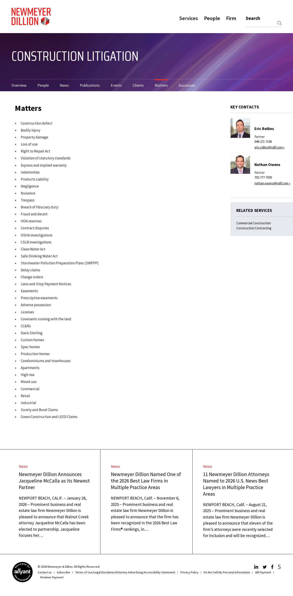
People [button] (212, 18)
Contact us (45, 572)
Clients (138, 85)
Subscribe (63, 572)
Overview (19, 85)
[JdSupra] (280, 567)
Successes (187, 85)
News (64, 85)
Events (116, 85)
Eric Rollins (264, 128)
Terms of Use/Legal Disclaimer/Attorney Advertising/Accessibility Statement (125, 572)
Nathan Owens (267, 164)
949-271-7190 (263, 142)
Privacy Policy (189, 572)
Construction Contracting (253, 228)
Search (253, 18)
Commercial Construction (253, 223)
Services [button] (188, 18)
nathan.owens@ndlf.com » (272, 183)
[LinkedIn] (256, 567)
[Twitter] (265, 567)
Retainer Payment (51, 577)
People (43, 85)
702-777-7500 (263, 177)
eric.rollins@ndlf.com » (269, 147)
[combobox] (264, 23)
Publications (90, 85)
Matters (161, 85)
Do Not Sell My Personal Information (227, 572)
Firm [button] (231, 18)
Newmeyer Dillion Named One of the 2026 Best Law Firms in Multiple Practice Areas (146, 480)
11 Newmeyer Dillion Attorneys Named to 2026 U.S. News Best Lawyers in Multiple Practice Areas (236, 484)
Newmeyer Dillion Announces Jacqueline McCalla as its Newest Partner (54, 480)
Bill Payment (263, 572)
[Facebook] (272, 567)
